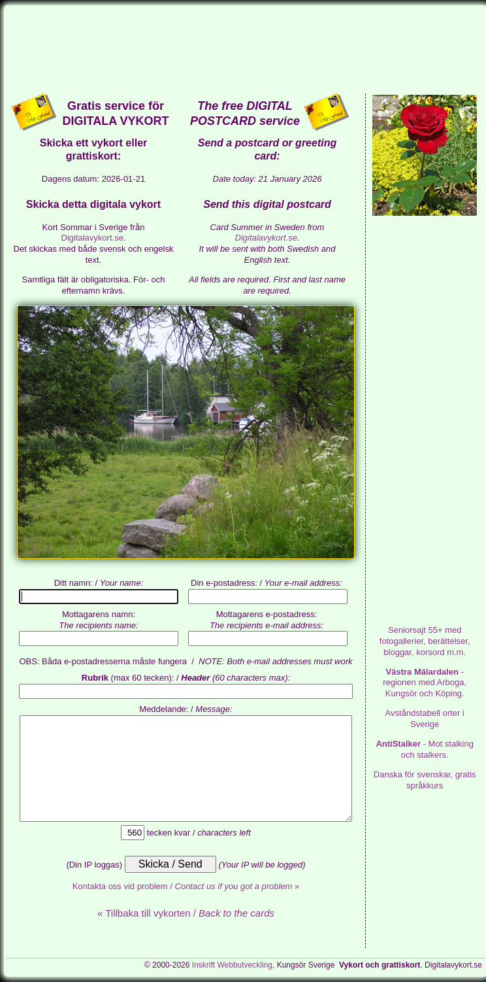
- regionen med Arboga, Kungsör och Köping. (424, 683)
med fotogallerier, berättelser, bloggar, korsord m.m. (425, 641)
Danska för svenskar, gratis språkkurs (425, 780)
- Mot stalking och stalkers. (425, 749)
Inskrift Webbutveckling (232, 965)
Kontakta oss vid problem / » (186, 886)
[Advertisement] (246, 48)
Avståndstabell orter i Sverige (424, 718)
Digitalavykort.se (92, 238)
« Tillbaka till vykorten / (185, 913)
